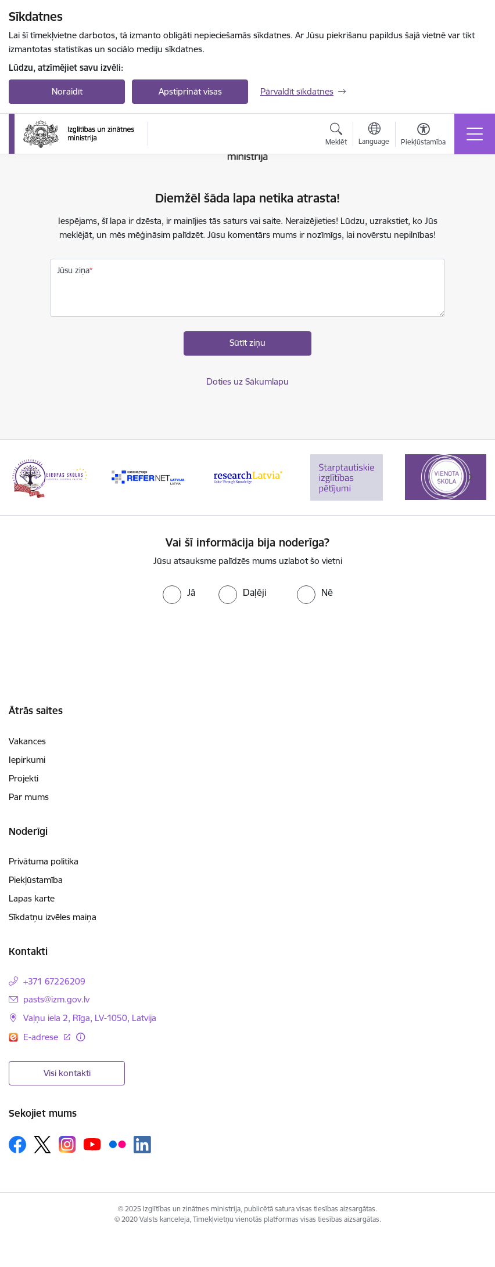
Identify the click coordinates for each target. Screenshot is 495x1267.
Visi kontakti (67, 1072)
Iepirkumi (27, 759)
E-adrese (41, 1036)
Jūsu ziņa (73, 270)
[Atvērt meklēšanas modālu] (336, 136)
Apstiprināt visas (190, 91)
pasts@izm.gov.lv (56, 999)
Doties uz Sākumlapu (247, 381)
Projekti (23, 778)
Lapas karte (32, 898)
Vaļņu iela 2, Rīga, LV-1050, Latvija (89, 1017)
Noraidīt (67, 91)
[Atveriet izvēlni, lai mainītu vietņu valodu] (374, 135)
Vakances (27, 741)
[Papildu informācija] (80, 1037)
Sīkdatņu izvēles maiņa (52, 916)
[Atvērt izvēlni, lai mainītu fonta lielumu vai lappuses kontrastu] (423, 136)
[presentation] (247, 638)
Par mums (29, 796)
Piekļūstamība (36, 879)
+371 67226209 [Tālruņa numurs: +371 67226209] (54, 981)
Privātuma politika (43, 861)
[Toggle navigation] (474, 134)
